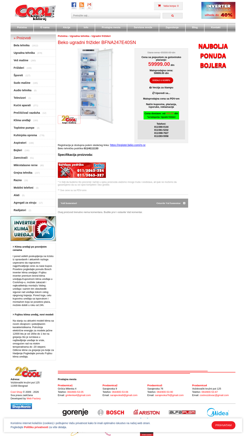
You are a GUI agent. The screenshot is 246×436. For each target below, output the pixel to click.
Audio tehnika (23, 90)
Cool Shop (16, 391)
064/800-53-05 (75, 391)
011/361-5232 (161, 130)
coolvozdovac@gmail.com (214, 395)
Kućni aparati (22, 105)
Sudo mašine (22, 82)
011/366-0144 (161, 127)
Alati (16, 195)
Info (86, 27)
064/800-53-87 (210, 391)
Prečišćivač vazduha (27, 112)
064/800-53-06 (120, 391)
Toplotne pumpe (24, 127)
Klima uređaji (22, 120)
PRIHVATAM (223, 425)
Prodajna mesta (111, 27)
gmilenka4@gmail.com (78, 395)
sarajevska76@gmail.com (169, 395)
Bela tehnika (21, 45)
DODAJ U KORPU (161, 80)
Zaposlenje (172, 27)
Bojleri (18, 150)
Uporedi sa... (161, 93)
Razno (18, 180)
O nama (45, 27)
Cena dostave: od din (161, 115)
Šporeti (18, 75)
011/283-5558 (161, 136)
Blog (195, 27)
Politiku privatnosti (36, 427)
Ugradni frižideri (101, 36)
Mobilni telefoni (23, 187)
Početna (22, 27)
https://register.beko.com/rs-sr (127, 145)
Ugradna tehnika (24, 52)
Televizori (20, 97)
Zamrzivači (20, 157)
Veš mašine (21, 60)
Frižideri (19, 67)
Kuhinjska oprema (25, 135)
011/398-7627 (161, 133)
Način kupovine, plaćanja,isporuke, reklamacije (161, 105)
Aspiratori (20, 142)
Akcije (66, 27)
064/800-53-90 (165, 391)
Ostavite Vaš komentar (170, 203)
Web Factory (34, 398)
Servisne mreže (143, 27)
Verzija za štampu (161, 87)
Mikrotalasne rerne (26, 165)
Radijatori (20, 210)
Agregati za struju (25, 202)
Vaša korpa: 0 (168, 5)
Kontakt (215, 27)
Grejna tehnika (23, 172)
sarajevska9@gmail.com (123, 395)
